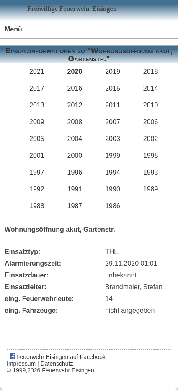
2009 (36, 122)
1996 (75, 172)
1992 (36, 189)
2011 (112, 105)
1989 (150, 189)
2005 (36, 138)
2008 (75, 122)
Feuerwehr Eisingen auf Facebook (57, 356)
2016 (75, 88)
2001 (36, 155)
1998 (150, 155)
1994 (112, 172)
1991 (75, 189)
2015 (112, 88)
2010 (150, 105)
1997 (36, 172)
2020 (75, 71)
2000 (75, 155)
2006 (150, 122)
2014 (150, 88)
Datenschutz (57, 363)
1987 (75, 205)
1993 (150, 172)
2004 (75, 138)
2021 (36, 71)
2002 (150, 138)
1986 (112, 205)
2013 (36, 105)
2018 (150, 71)
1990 (112, 189)
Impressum (21, 363)
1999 (112, 155)
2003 (112, 138)
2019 (112, 71)
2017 (36, 88)
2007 (112, 122)
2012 (75, 105)
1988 (36, 205)
